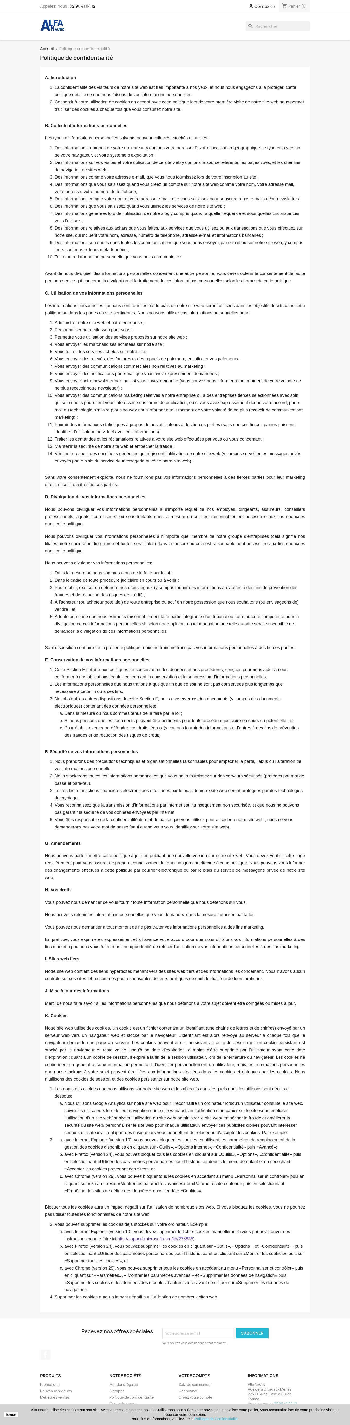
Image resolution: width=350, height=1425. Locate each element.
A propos (116, 1391)
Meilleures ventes (55, 1397)
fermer (11, 1414)
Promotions (50, 1384)
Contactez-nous (123, 1403)
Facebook (45, 1355)
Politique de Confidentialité (216, 1419)
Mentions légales (123, 1384)
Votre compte (194, 1375)
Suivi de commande (194, 1384)
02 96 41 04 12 (83, 6)
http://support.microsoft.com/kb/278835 (155, 1239)
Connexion (188, 1391)
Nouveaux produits (56, 1391)
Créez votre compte (195, 1397)
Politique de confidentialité (131, 1397)
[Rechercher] (278, 26)
